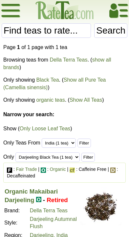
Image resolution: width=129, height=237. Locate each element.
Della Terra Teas (68, 60)
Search (110, 30)
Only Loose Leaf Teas (45, 128)
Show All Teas (86, 100)
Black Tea (47, 80)
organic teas (50, 100)
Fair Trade (26, 169)
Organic (58, 169)
